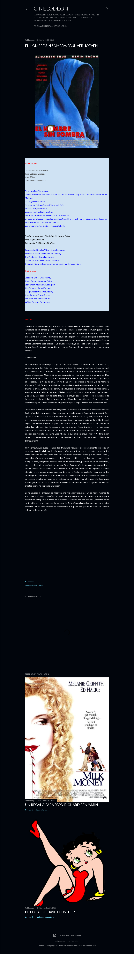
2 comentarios (41, 810)
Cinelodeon (51, 8)
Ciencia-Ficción (37, 586)
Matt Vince (74, 941)
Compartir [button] (29, 582)
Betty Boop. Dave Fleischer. (50, 912)
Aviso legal (60, 26)
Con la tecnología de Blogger (67, 935)
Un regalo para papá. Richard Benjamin (61, 804)
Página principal (43, 26)
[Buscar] (107, 8)
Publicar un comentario (45, 917)
